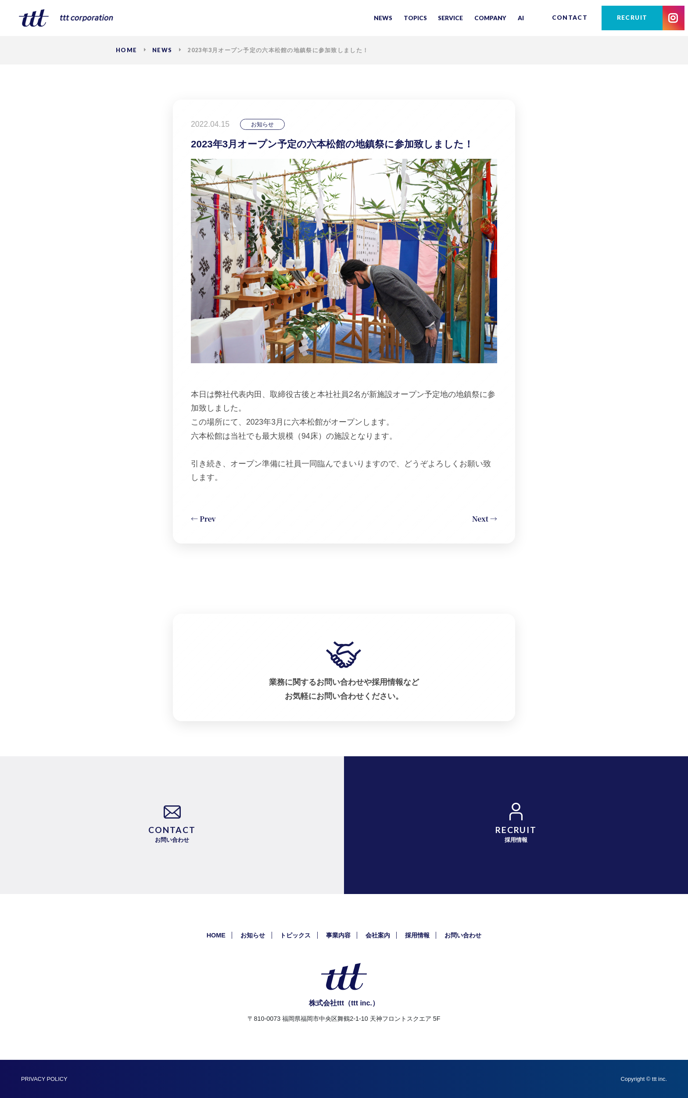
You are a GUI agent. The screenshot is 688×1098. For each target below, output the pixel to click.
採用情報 (417, 935)
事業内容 (338, 935)
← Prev (203, 519)
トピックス (295, 935)
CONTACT (570, 17)
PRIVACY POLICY (44, 1079)
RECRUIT (632, 17)
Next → (484, 519)
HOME (126, 50)
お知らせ (252, 935)
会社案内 (378, 935)
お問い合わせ (462, 935)
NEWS (162, 50)
